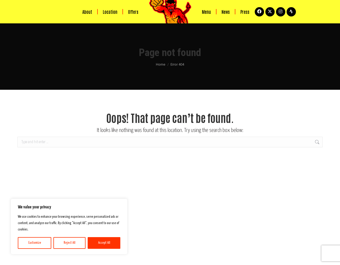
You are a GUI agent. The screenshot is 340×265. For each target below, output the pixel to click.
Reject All (69, 243)
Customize (34, 243)
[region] (69, 226)
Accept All (104, 243)
